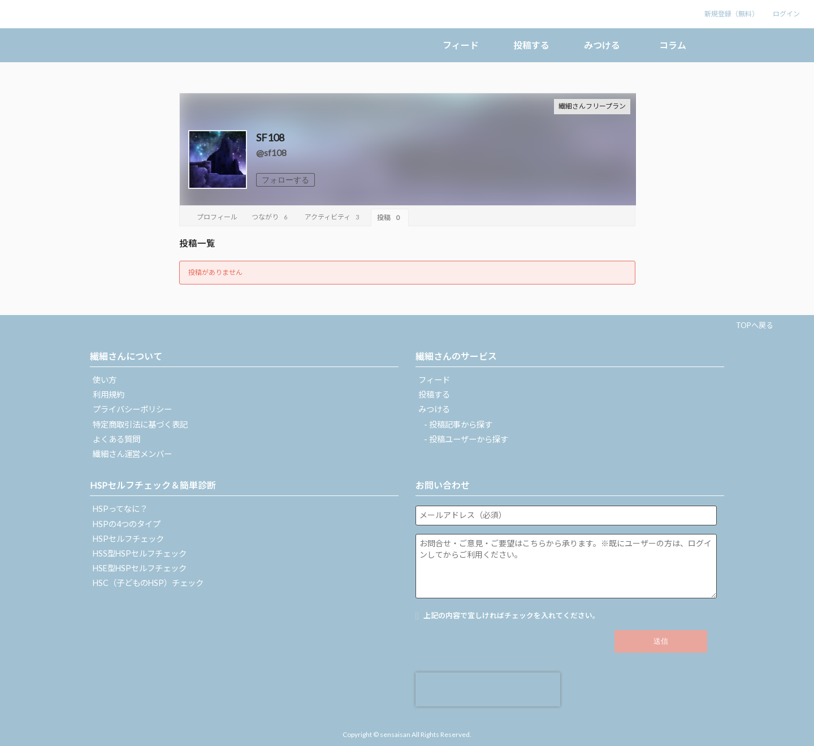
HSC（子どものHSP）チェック (148, 583)
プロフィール (217, 217)
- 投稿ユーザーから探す (466, 439)
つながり (271, 217)
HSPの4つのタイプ (127, 524)
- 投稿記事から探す (458, 424)
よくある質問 (116, 439)
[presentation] (487, 689)
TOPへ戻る (754, 325)
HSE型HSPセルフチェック (140, 568)
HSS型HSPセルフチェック (140, 553)
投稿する (531, 45)
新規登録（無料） (731, 14)
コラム (672, 45)
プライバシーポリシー (132, 409)
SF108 (270, 137)
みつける (602, 45)
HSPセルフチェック (128, 539)
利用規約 (108, 394)
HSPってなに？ (120, 509)
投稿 (389, 217)
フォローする (285, 179)
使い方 (104, 380)
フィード (461, 45)
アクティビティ (333, 217)
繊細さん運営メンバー (132, 454)
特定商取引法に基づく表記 (140, 424)
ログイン (786, 14)
